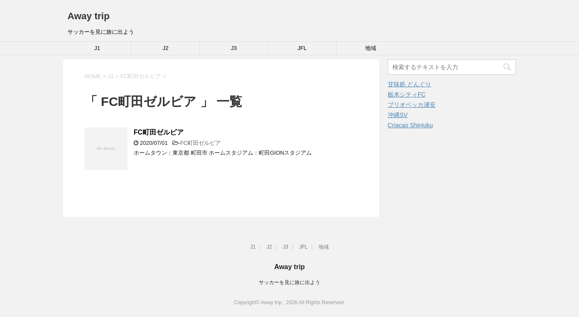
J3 (234, 48)
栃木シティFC (407, 94)
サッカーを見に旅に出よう (289, 282)
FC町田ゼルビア (159, 132)
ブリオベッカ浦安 (412, 104)
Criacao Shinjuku (410, 125)
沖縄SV (398, 115)
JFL (302, 48)
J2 (166, 48)
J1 (97, 48)
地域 (370, 48)
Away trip (88, 16)
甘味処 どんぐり (409, 84)
